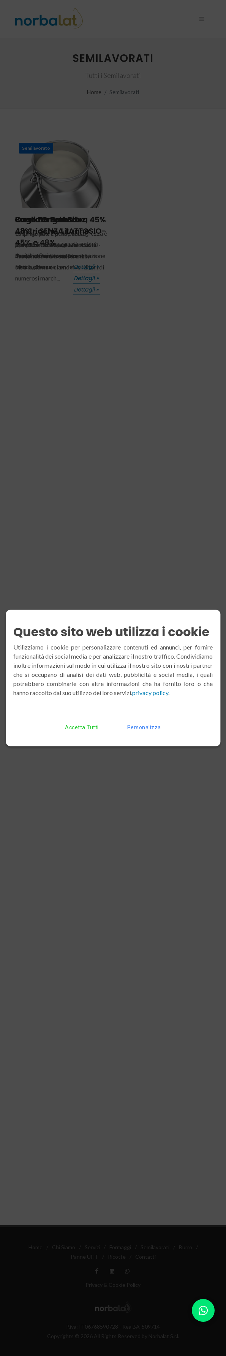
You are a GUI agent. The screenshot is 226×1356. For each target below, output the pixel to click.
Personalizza (144, 727)
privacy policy (150, 692)
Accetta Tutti (81, 727)
